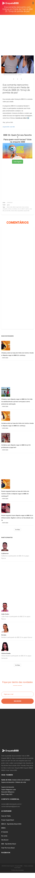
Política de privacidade (17, 870)
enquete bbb (6, 126)
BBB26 (3, 828)
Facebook (5, 852)
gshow (8, 204)
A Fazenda (4, 832)
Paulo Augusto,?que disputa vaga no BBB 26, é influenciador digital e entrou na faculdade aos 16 (17, 518)
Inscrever (17, 701)
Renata (3, 635)
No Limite (4, 836)
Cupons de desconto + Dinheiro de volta (13, 782)
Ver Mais (17, 529)
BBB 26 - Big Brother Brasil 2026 (11, 824)
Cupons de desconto (7, 787)
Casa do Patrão (6, 816)
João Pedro (5, 614)
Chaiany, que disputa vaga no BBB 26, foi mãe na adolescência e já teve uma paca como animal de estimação (16, 401)
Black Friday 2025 (6, 794)
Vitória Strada (5, 653)
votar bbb (12, 126)
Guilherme (5, 553)
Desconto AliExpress (7, 792)
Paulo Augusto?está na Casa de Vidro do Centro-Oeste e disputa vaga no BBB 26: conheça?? (15, 493)
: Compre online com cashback (15, 780)
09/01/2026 (4, 358)
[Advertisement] (17, 32)
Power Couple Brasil (7, 820)
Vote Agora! (18, 162)
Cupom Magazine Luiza (8, 789)
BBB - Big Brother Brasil (8, 844)
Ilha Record (4, 840)
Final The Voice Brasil (8, 848)
